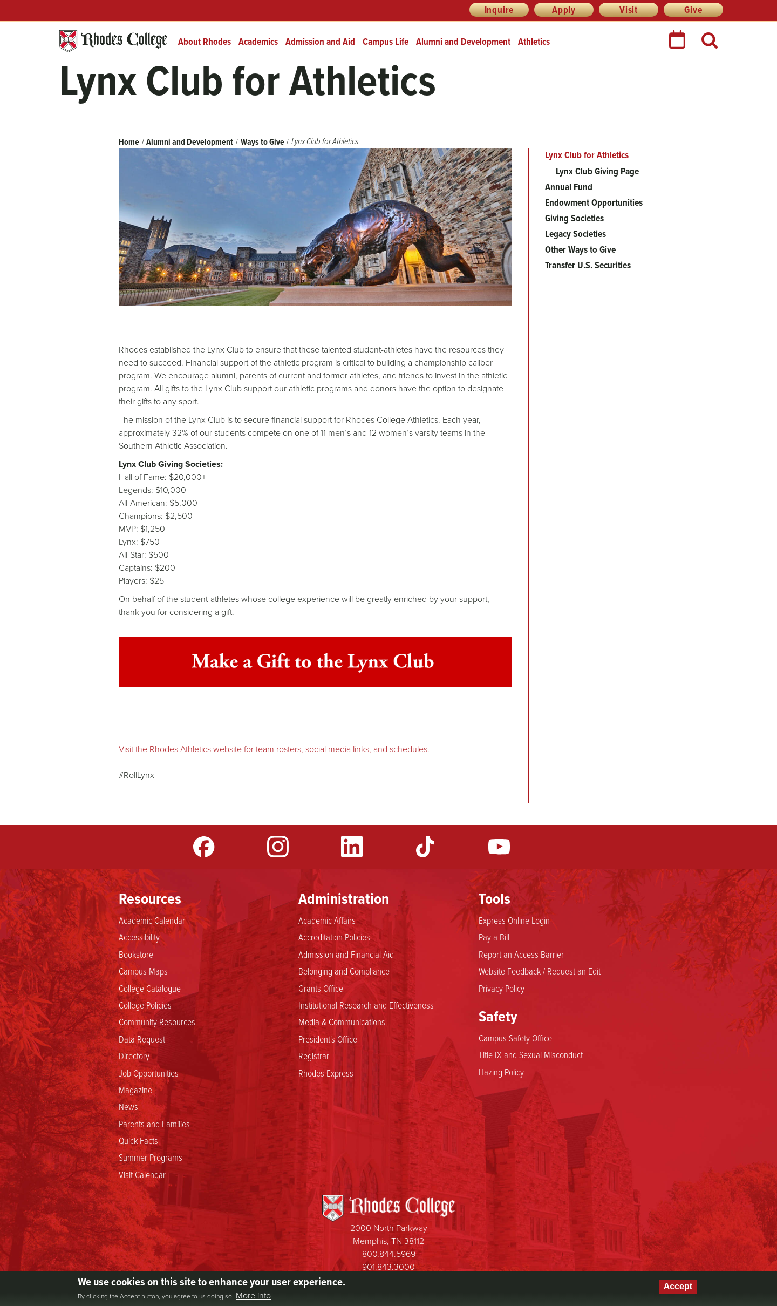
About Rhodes (204, 42)
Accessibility (139, 936)
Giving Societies (574, 218)
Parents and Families (154, 1123)
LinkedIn (352, 846)
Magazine (135, 1089)
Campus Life (385, 42)
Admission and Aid (320, 42)
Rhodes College (113, 41)
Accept (678, 1286)
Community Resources (157, 1021)
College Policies (145, 1004)
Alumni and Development (463, 42)
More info (253, 1296)
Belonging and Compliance (344, 970)
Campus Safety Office (515, 1037)
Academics (258, 42)
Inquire (499, 10)
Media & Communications (341, 1021)
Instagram (278, 846)
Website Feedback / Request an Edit (540, 970)
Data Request (142, 1038)
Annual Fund (568, 187)
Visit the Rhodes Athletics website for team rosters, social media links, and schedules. (274, 749)
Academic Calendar (152, 919)
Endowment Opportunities (594, 202)
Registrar (313, 1055)
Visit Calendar (142, 1174)
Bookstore (136, 954)
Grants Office (320, 988)
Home (129, 142)
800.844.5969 (388, 1254)
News (128, 1106)
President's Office (327, 1038)
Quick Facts (138, 1140)
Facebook (204, 846)
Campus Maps (143, 970)
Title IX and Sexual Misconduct (531, 1054)
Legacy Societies (575, 234)
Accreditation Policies (334, 936)
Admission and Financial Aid (346, 954)
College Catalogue (150, 988)
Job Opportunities (149, 1072)
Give (693, 10)
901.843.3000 (388, 1267)
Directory (134, 1055)
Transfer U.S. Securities (588, 265)
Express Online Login (514, 919)
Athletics (534, 42)
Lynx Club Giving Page (597, 171)
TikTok (425, 846)
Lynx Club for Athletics (587, 155)
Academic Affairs (327, 919)
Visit (628, 10)
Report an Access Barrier (521, 954)
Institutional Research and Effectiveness (366, 1004)
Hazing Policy (501, 1071)
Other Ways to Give (580, 249)
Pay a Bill (494, 936)
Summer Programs (150, 1157)
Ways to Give (262, 142)
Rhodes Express (325, 1072)
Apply (564, 10)
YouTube (499, 846)
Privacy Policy (501, 988)
